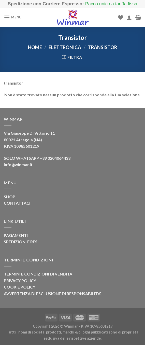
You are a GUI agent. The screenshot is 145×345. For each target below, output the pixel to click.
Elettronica (65, 47)
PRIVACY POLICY (20, 280)
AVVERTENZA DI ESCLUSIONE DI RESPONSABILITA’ (52, 293)
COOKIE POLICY (19, 286)
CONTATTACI (17, 203)
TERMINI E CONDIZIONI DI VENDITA (38, 273)
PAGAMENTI (16, 235)
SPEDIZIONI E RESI (21, 241)
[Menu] (13, 17)
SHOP (9, 196)
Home (35, 47)
